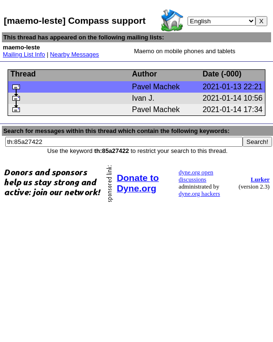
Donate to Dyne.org (138, 183)
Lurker (260, 179)
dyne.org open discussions (196, 176)
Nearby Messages (74, 54)
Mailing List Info (24, 54)
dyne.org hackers (199, 193)
